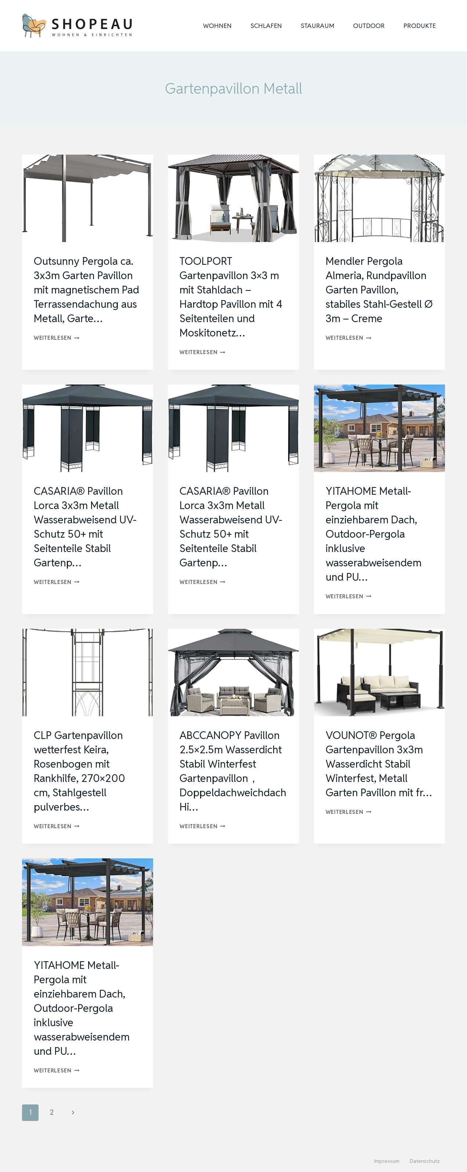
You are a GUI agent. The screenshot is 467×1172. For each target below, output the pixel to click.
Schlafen (266, 26)
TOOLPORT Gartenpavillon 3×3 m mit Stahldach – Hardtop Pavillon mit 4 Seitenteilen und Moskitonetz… (233, 297)
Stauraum (317, 26)
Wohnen (217, 26)
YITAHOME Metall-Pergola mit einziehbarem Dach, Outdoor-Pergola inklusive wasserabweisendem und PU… (376, 534)
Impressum (386, 1161)
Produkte (419, 26)
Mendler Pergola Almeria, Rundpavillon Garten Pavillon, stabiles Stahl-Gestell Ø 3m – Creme (378, 289)
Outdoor (369, 26)
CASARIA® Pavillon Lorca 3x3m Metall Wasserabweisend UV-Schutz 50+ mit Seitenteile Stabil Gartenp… (87, 527)
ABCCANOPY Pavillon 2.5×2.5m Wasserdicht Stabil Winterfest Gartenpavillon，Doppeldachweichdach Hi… (233, 771)
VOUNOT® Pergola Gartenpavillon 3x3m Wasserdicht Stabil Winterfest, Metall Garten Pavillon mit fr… (376, 771)
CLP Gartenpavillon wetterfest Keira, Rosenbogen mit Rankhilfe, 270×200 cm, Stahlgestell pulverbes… (82, 771)
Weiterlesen (57, 352)
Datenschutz (425, 1161)
